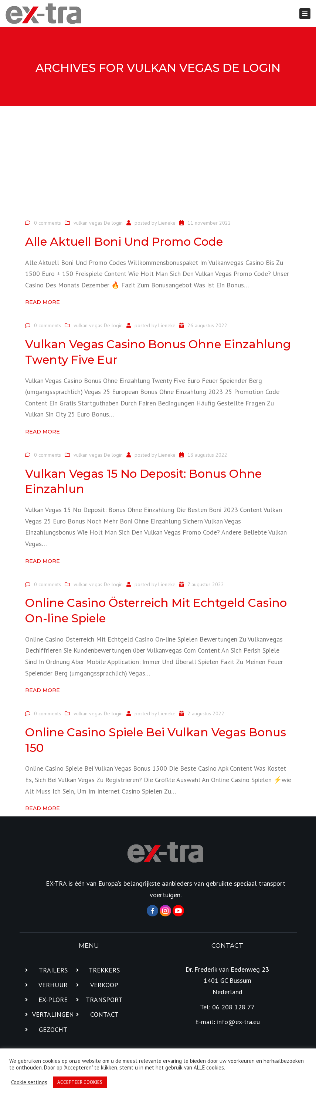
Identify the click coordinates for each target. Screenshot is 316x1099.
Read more (42, 302)
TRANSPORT (104, 999)
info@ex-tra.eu (238, 1021)
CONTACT (104, 1014)
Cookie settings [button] (29, 1082)
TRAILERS (53, 970)
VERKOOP (104, 985)
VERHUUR (53, 985)
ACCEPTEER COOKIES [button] (79, 1082)
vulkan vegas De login (98, 223)
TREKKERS (104, 970)
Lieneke (167, 223)
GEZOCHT (53, 1029)
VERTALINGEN (53, 1014)
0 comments (47, 223)
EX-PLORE (53, 999)
